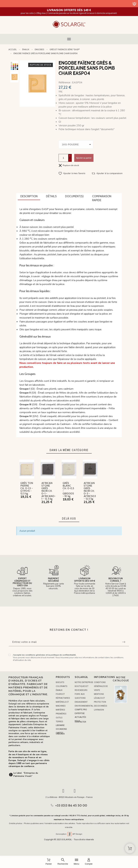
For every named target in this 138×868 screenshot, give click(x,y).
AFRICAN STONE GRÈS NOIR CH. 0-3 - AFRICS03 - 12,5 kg (90, 490)
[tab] (29, 196)
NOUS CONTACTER (80, 721)
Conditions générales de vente (101, 686)
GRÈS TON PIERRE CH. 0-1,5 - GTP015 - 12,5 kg (26, 488)
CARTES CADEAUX (60, 733)
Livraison (99, 710)
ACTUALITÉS (80, 717)
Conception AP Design (69, 834)
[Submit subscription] (124, 642)
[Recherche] (63, 862)
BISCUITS (60, 682)
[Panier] (49, 862)
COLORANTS (61, 686)
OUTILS (59, 717)
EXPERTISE (80, 713)
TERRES (59, 721)
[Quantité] (63, 158)
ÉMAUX (59, 690)
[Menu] (76, 862)
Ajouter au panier (84, 158)
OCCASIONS (61, 729)
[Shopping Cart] (130, 848)
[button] (69, 39)
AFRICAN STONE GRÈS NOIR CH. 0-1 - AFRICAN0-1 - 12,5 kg (48, 490)
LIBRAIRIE (60, 725)
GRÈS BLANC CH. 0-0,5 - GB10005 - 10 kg (68, 489)
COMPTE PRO (81, 709)
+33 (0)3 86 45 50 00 (71, 805)
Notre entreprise (84, 682)
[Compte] (88, 862)
